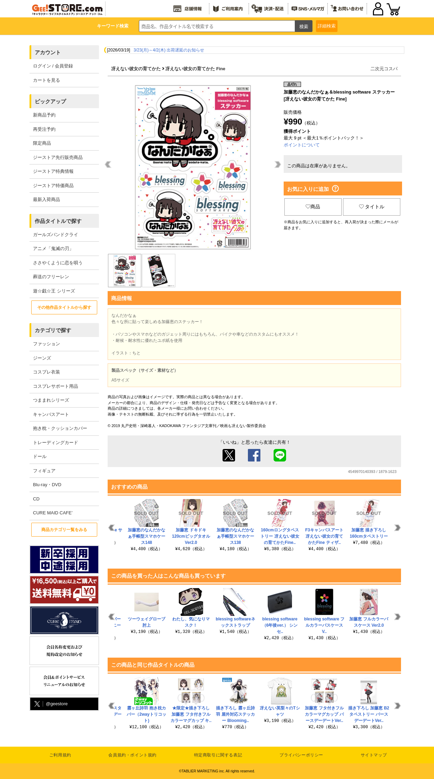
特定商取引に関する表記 (218, 755)
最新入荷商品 (46, 199)
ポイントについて (302, 144)
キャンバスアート (51, 414)
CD (36, 498)
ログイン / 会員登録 (53, 66)
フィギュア (44, 470)
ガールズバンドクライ (55, 234)
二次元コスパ (384, 68)
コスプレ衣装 (46, 372)
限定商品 (42, 143)
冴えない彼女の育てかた (136, 68)
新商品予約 (44, 115)
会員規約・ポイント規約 (132, 755)
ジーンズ (42, 358)
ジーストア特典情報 (53, 171)
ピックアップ (50, 101)
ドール (40, 456)
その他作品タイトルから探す (64, 307)
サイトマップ (374, 755)
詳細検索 (327, 26)
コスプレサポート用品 (55, 386)
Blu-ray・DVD (47, 484)
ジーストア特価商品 (53, 185)
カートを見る (46, 80)
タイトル (372, 206)
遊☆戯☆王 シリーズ (54, 291)
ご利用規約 (60, 755)
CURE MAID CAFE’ (53, 512)
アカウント (48, 52)
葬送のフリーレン (51, 276)
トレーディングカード (55, 442)
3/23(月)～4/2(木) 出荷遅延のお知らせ (169, 50)
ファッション (46, 343)
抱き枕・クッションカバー (60, 428)
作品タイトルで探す (58, 221)
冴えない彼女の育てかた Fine (195, 68)
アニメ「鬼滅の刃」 (53, 248)
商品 (313, 206)
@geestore (50, 704)
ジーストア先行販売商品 (58, 157)
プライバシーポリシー (301, 755)
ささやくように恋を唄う (58, 262)
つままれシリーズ (51, 400)
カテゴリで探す (53, 330)
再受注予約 (44, 129)
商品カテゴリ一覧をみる (64, 529)
